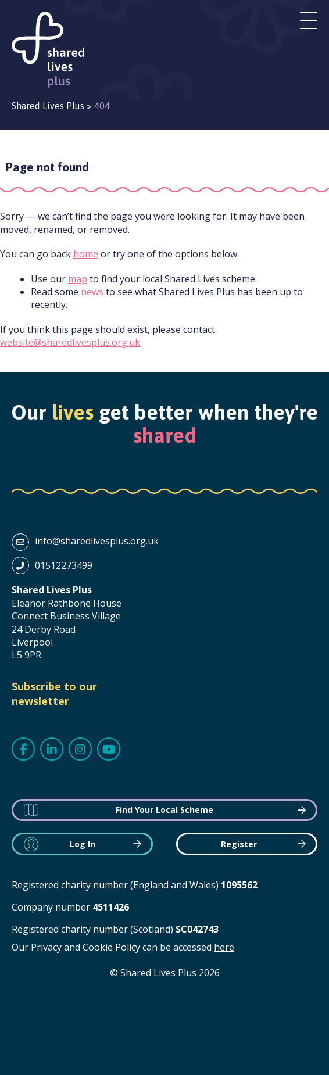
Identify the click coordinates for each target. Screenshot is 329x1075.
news (92, 291)
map (77, 279)
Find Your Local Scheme (164, 809)
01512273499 (63, 565)
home (85, 254)
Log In (82, 844)
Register (239, 844)
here (224, 947)
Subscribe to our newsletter (54, 693)
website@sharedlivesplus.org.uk (70, 342)
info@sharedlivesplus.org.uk (97, 541)
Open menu (308, 20)
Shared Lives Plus (48, 50)
